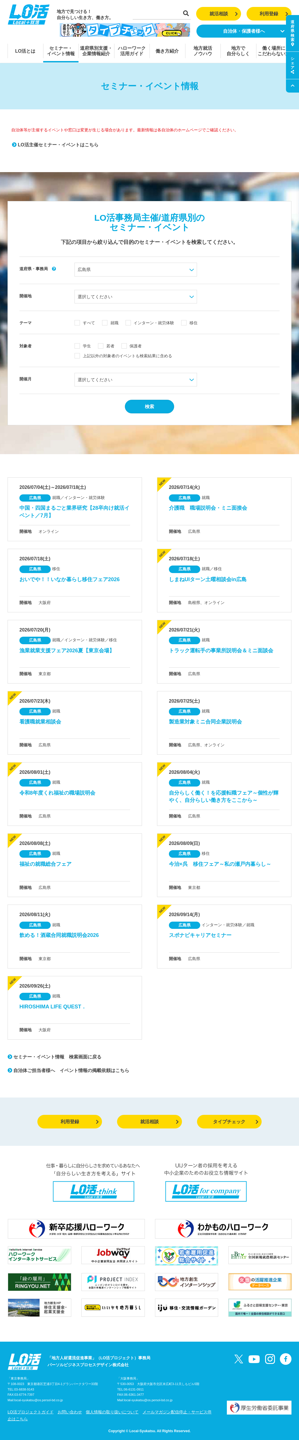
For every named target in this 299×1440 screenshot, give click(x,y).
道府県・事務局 (37, 268)
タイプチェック (235, 1121)
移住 (189, 323)
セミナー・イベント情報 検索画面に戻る (54, 1056)
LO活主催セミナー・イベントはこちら (55, 144)
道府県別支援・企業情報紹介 (96, 51)
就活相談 (223, 13)
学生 (82, 346)
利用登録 (274, 13)
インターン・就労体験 (149, 323)
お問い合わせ (70, 1412)
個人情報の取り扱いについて (112, 1412)
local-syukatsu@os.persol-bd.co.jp (38, 1400)
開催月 (25, 379)
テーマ (25, 323)
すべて (84, 323)
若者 (106, 346)
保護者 (131, 346)
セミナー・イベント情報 (61, 51)
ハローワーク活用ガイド (132, 51)
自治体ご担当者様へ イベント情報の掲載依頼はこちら (68, 1070)
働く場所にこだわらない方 (274, 51)
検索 (149, 406)
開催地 (25, 296)
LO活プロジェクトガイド (31, 1412)
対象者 (25, 346)
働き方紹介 (167, 51)
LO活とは (25, 51)
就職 (110, 323)
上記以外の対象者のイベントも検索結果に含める (123, 356)
